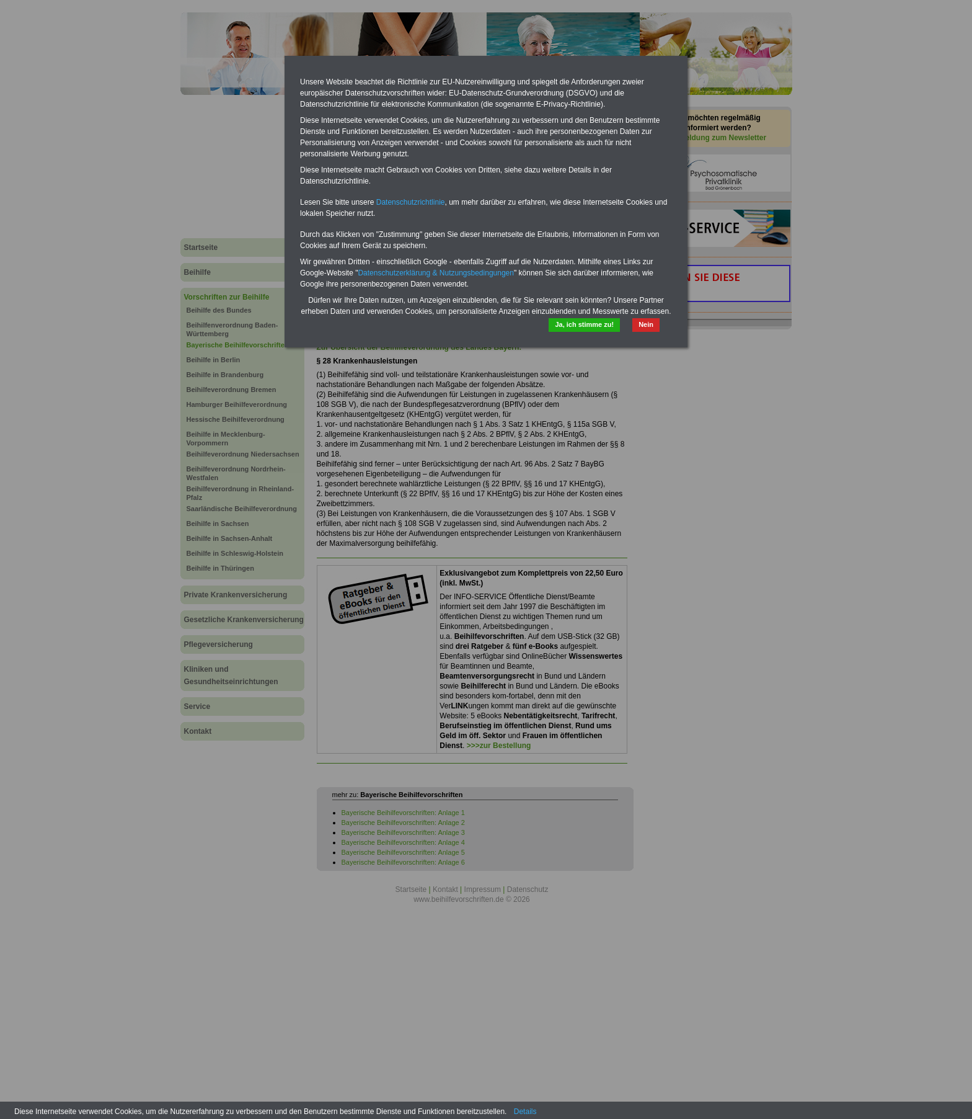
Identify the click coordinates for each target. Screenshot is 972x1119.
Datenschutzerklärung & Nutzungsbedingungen (436, 273)
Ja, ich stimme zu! (584, 324)
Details (525, 1111)
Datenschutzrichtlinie (410, 202)
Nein (645, 324)
